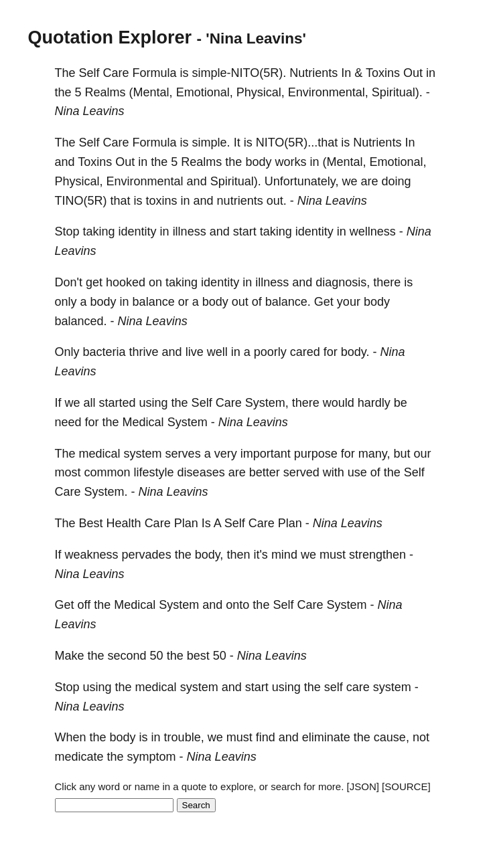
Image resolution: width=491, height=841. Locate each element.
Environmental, (328, 92)
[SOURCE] (406, 786)
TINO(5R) (81, 200)
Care (116, 73)
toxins (162, 200)
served (301, 472)
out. (277, 200)
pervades (146, 554)
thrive (144, 352)
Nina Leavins (90, 111)
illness (189, 231)
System (187, 422)
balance (154, 301)
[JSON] (363, 786)
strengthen (377, 554)
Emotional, (204, 92)
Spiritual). (397, 92)
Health (124, 523)
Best (91, 523)
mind (284, 554)
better (264, 472)
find (265, 737)
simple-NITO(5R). (239, 73)
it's (260, 554)
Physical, (260, 92)
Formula (155, 73)
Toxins (383, 73)
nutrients (240, 200)
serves (183, 453)
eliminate (326, 737)
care (358, 687)
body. (355, 352)
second (127, 655)
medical (100, 453)
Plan (186, 523)
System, (267, 402)
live (195, 352)
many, (374, 453)
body (258, 162)
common (107, 472)
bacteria (104, 352)
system (143, 453)
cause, (391, 737)
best (198, 655)
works (290, 162)
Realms (105, 92)
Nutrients (313, 73)
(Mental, (151, 92)
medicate (79, 756)
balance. (288, 301)
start (245, 231)
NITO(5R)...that (297, 142)
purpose (316, 453)
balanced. (81, 321)
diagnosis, (342, 282)
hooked (125, 282)
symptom (151, 756)
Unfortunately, (302, 181)
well (217, 352)
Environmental (145, 181)
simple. (211, 142)
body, (209, 554)
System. (106, 491)
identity (138, 231)
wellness (373, 231)
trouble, (184, 737)
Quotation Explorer (110, 37)
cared (305, 352)
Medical (143, 422)
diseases (201, 472)
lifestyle (154, 472)
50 (156, 655)
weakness (92, 554)
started (117, 402)
